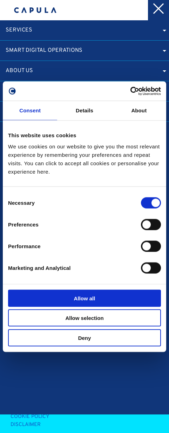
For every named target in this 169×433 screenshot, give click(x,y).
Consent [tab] (30, 110)
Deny (84, 338)
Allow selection (84, 318)
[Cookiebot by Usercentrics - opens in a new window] (130, 91)
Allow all (84, 298)
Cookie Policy (30, 416)
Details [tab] (84, 110)
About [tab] (139, 110)
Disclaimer (26, 424)
